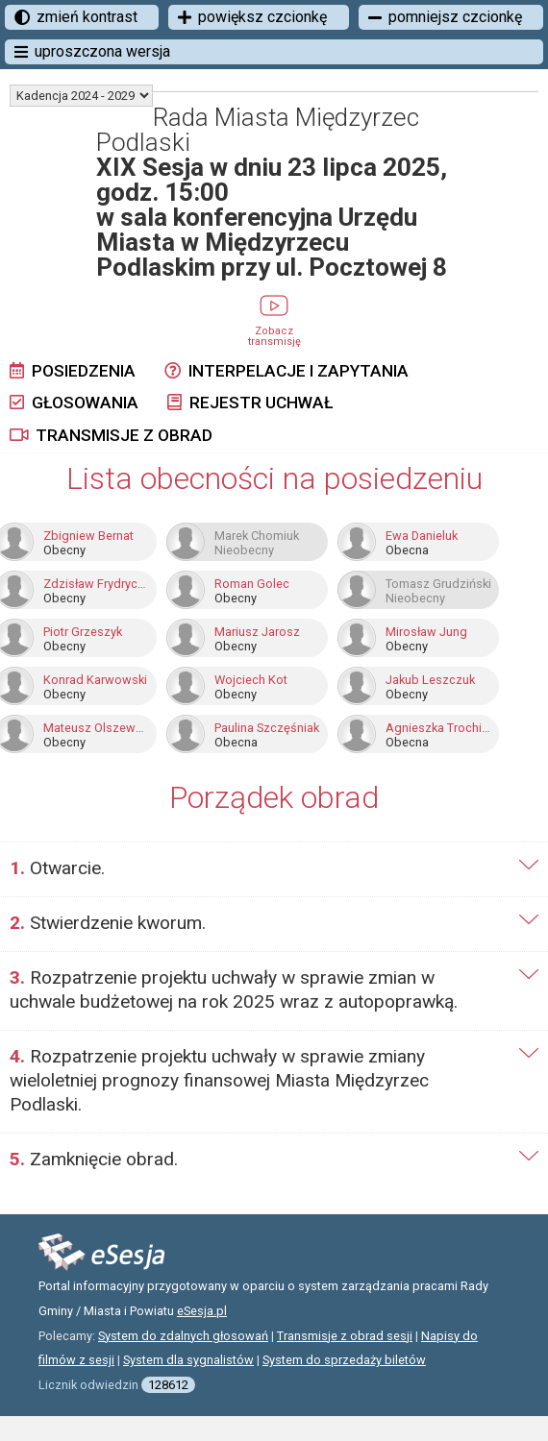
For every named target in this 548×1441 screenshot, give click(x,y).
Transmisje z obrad (111, 435)
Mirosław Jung (426, 632)
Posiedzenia (73, 370)
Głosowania (74, 402)
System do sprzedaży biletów (344, 1360)
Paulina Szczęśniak (266, 728)
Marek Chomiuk (256, 536)
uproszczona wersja (92, 51)
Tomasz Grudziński (438, 584)
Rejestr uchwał (250, 402)
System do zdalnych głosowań (183, 1336)
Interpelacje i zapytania (286, 370)
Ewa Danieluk (422, 536)
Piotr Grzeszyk (82, 632)
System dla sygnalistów (188, 1360)
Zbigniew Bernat (88, 536)
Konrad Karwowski (95, 680)
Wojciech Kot (250, 680)
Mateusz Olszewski (96, 728)
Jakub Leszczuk (430, 680)
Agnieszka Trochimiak (438, 728)
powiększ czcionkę (252, 17)
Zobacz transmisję (274, 329)
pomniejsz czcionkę (445, 17)
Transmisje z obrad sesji (344, 1336)
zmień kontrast (75, 17)
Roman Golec (251, 584)
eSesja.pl (202, 1311)
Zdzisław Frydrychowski (96, 584)
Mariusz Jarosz (257, 632)
